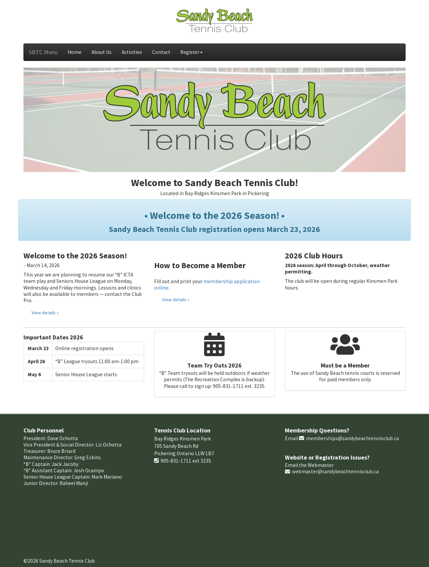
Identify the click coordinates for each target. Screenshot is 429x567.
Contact (161, 52)
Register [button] (191, 52)
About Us (101, 52)
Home (74, 52)
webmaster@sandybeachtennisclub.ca (335, 471)
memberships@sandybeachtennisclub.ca (352, 438)
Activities (132, 52)
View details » (45, 313)
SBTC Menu (43, 52)
